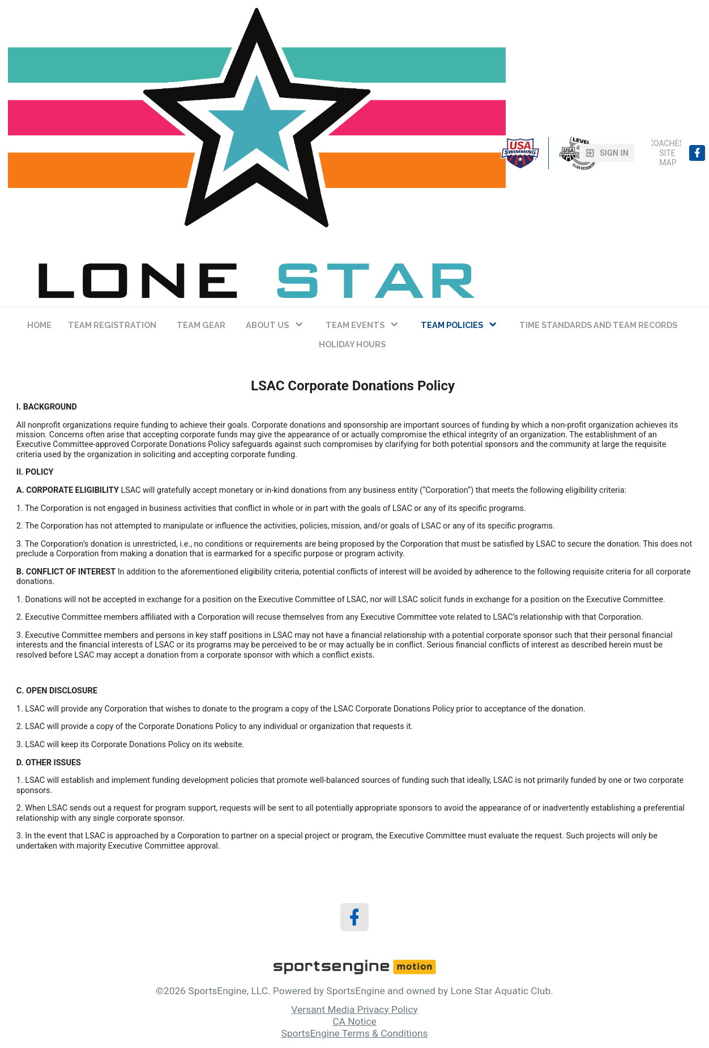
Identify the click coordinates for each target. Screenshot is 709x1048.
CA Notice (354, 1021)
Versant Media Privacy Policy (354, 1009)
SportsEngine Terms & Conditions (354, 1033)
